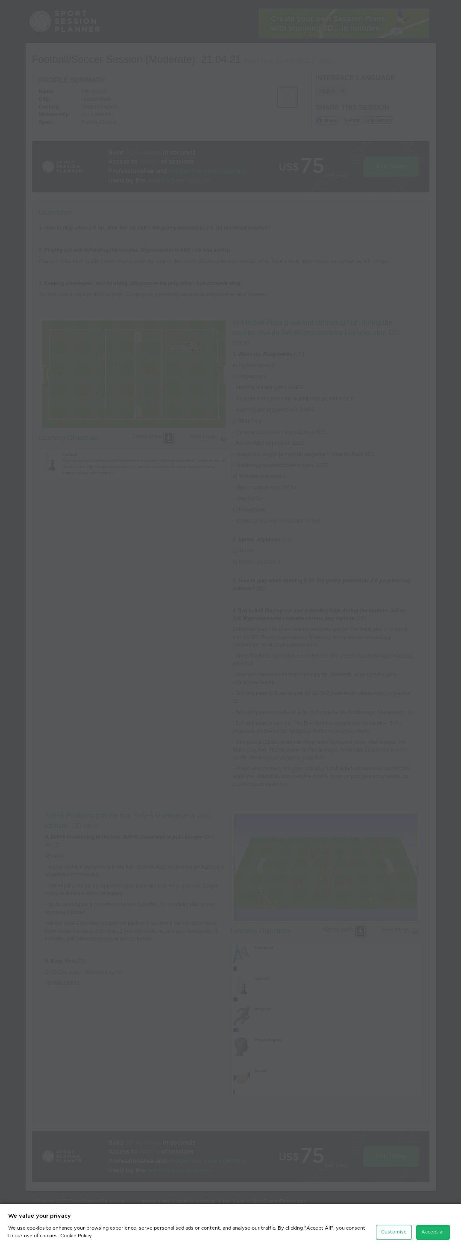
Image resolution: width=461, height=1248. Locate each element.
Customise (394, 1232)
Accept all (433, 1232)
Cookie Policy (75, 1235)
